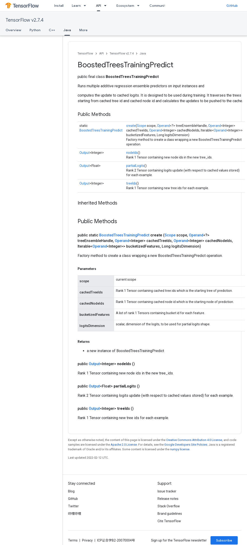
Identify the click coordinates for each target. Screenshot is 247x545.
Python (35, 30)
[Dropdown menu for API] (106, 5)
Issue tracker (167, 491)
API (101, 53)
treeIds (131, 183)
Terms (73, 540)
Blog (71, 491)
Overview (13, 30)
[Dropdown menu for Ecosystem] (139, 5)
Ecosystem (125, 5)
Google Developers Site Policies (185, 444)
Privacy (87, 540)
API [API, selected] (98, 5)
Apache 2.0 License (124, 444)
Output (84, 153)
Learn (76, 5)
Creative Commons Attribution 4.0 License (194, 440)
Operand (163, 126)
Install (58, 5)
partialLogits (135, 166)
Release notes (168, 499)
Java (143, 53)
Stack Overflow (169, 506)
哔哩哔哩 (74, 513)
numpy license (179, 449)
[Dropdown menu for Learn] (86, 5)
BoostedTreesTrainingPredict (100, 130)
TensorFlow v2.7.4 (24, 20)
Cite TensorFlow (169, 521)
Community (158, 5)
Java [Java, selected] (67, 30)
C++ (52, 30)
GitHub (232, 5)
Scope (141, 126)
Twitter (73, 506)
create (131, 126)
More (83, 30)
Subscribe (224, 540)
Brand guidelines (170, 513)
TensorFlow (85, 53)
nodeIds (132, 153)
